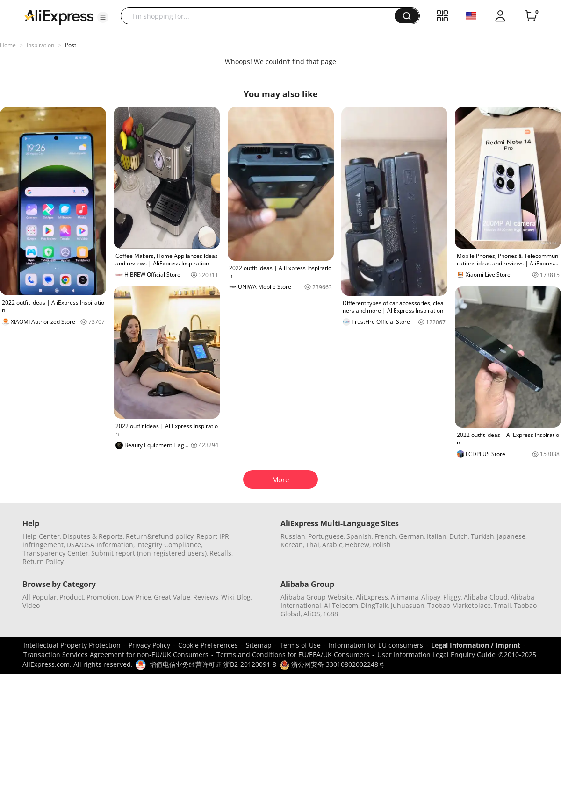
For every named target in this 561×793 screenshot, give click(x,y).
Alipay (430, 597)
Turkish (482, 536)
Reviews (205, 597)
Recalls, (221, 553)
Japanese (511, 536)
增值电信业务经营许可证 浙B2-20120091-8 (213, 664)
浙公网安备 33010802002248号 (332, 664)
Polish (381, 544)
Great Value (172, 597)
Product (71, 597)
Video (31, 605)
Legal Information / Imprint (475, 645)
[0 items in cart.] (531, 15)
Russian (292, 536)
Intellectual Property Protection (72, 645)
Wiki (227, 597)
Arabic (332, 544)
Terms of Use (300, 645)
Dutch (458, 536)
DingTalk (374, 605)
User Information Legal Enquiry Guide (436, 654)
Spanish (359, 536)
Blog (244, 597)
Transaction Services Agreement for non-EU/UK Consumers (116, 654)
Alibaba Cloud (486, 597)
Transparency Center (55, 553)
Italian (436, 536)
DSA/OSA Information (99, 544)
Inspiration (40, 45)
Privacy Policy (149, 645)
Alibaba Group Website (316, 597)
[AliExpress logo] (58, 16)
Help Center (41, 536)
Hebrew (357, 544)
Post (70, 45)
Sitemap (259, 645)
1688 (330, 613)
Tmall (502, 605)
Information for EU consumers (376, 645)
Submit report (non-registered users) (149, 553)
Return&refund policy (160, 536)
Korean (291, 544)
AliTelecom (341, 605)
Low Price (136, 597)
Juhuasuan (407, 605)
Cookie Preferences (208, 645)
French (385, 536)
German (411, 536)
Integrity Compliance (168, 544)
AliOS (311, 613)
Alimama (404, 597)
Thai (312, 544)
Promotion (102, 597)
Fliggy (452, 597)
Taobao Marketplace (459, 605)
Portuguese (326, 536)
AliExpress (372, 597)
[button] (102, 17)
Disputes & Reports (93, 536)
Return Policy (43, 561)
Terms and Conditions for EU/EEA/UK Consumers (292, 654)
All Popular (39, 597)
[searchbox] (261, 16)
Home (8, 45)
